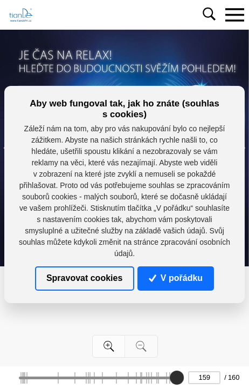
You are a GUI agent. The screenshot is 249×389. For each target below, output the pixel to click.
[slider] (177, 378)
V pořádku (176, 278)
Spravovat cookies (84, 278)
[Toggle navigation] (234, 14)
